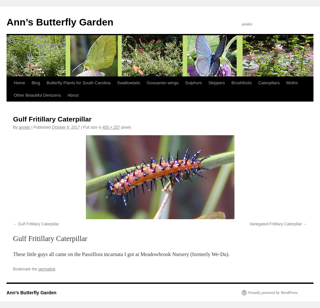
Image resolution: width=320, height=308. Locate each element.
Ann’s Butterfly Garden (60, 22)
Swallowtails (128, 82)
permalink (46, 269)
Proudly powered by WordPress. (273, 292)
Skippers (216, 82)
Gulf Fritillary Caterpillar (38, 224)
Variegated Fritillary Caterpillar (275, 224)
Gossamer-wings (163, 82)
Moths (292, 82)
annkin (24, 127)
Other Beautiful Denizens (37, 95)
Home (19, 82)
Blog (36, 82)
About (73, 95)
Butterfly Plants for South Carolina (79, 82)
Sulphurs (193, 82)
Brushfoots (242, 82)
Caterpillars (269, 82)
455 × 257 (111, 127)
